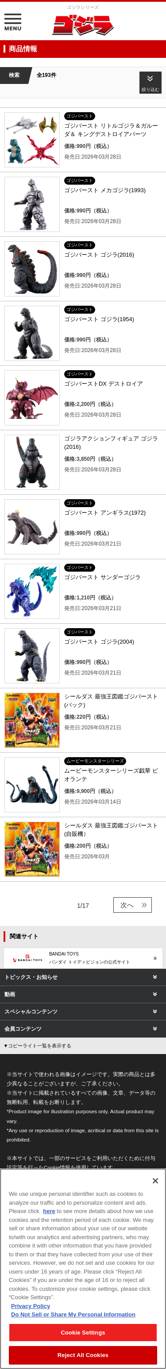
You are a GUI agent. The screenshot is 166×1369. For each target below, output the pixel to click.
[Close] (155, 1181)
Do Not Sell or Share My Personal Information (73, 1314)
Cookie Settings (83, 1332)
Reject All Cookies (83, 1355)
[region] (83, 1268)
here (49, 1211)
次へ (127, 905)
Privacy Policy (30, 1306)
